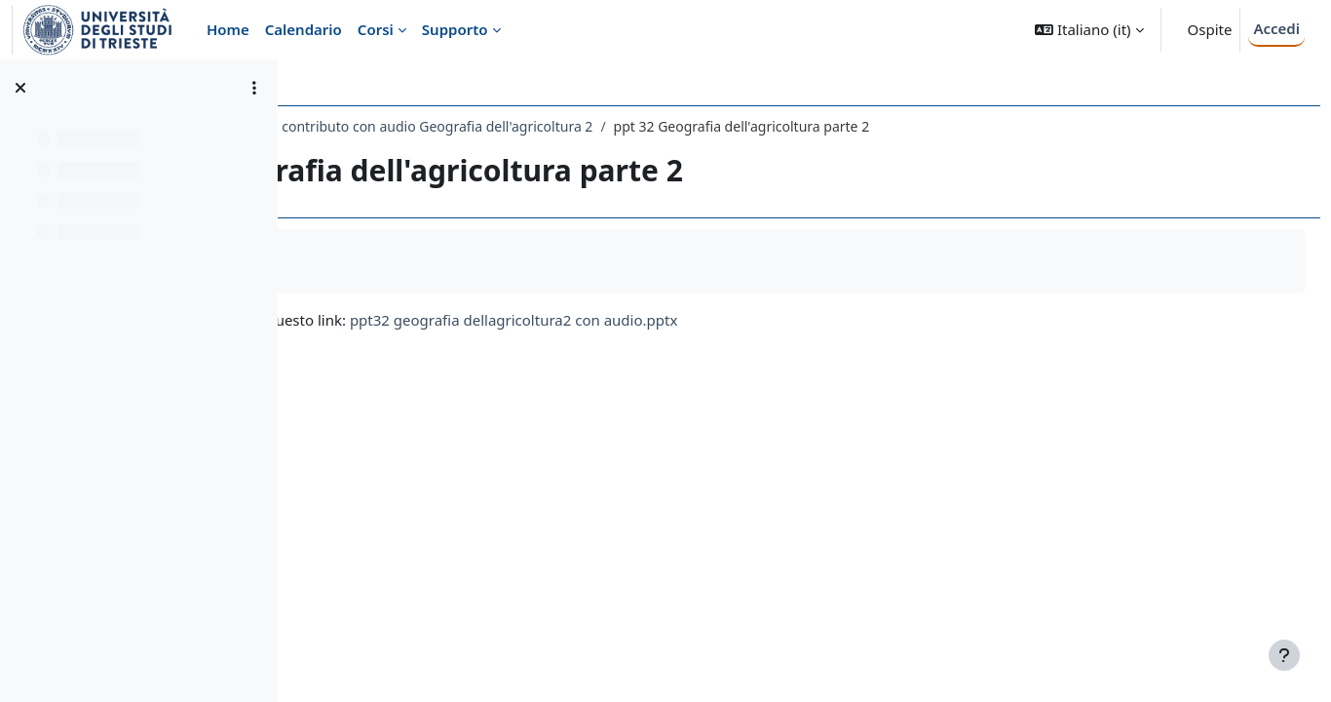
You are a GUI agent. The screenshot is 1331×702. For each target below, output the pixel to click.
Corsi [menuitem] (376, 29)
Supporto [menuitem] (455, 29)
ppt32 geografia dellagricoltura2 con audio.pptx (786, 320)
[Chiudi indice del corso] (20, 87)
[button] (1089, 29)
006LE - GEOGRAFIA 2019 (395, 126)
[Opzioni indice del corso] (254, 87)
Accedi (1276, 28)
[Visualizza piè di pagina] (1284, 655)
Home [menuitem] (228, 29)
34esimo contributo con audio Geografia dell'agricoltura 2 (681, 126)
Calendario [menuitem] (303, 29)
